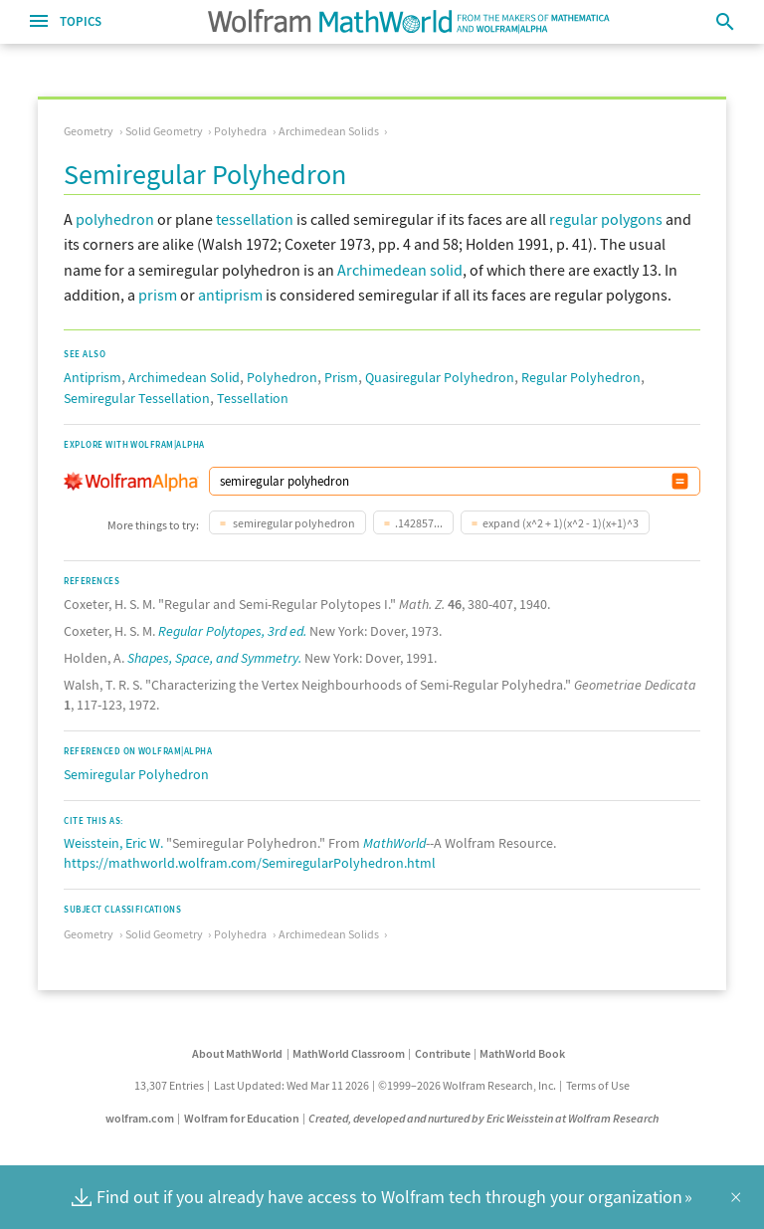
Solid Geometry (164, 130)
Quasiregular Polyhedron (439, 377)
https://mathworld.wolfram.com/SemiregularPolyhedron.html (250, 863)
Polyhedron (282, 377)
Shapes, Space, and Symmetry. (214, 658)
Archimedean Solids (329, 130)
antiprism (230, 295)
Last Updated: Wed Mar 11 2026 (291, 1085)
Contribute (443, 1053)
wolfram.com (139, 1118)
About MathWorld (237, 1053)
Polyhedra (240, 130)
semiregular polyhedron (293, 522)
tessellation (254, 219)
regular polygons (606, 219)
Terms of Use (598, 1085)
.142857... (419, 522)
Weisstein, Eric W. (113, 843)
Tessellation (252, 398)
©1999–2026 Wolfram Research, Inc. (467, 1085)
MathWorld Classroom (348, 1053)
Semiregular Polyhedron (136, 774)
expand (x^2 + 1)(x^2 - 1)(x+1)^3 (560, 522)
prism (157, 295)
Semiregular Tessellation (137, 398)
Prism (341, 377)
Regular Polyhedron (581, 377)
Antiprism (92, 377)
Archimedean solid (400, 270)
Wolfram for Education (241, 1118)
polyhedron (115, 219)
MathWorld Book (522, 1053)
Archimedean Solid (184, 377)
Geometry (88, 130)
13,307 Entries (169, 1085)
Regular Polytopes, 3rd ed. (232, 631)
